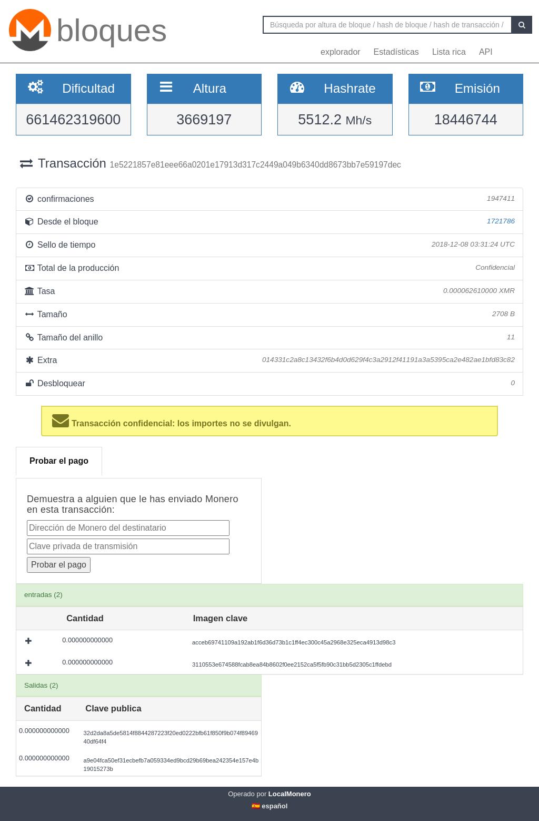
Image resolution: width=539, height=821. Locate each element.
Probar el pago (58, 460)
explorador (341, 51)
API (486, 51)
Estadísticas (396, 51)
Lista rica (449, 51)
